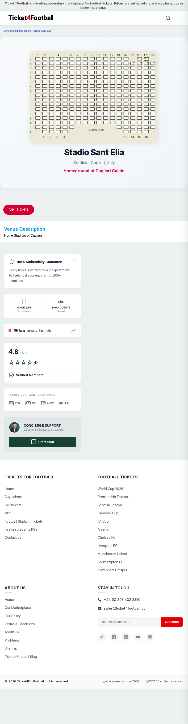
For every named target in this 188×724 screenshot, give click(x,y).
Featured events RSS (21, 529)
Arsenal (103, 529)
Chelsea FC (107, 537)
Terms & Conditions (20, 624)
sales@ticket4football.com (123, 608)
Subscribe (172, 622)
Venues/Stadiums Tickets (17, 30)
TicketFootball (31, 18)
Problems (12, 640)
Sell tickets (13, 505)
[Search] (168, 18)
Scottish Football (110, 505)
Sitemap (11, 648)
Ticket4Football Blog (21, 657)
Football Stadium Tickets (24, 521)
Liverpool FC (107, 546)
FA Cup (103, 521)
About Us (12, 632)
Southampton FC (110, 562)
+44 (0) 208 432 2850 (119, 600)
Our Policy (13, 616)
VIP (7, 513)
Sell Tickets (18, 209)
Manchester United (112, 554)
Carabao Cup (108, 513)
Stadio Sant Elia (42, 30)
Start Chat (42, 442)
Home (9, 489)
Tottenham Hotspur (112, 570)
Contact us (13, 537)
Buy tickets (13, 497)
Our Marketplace (18, 608)
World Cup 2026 (110, 489)
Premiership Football (113, 497)
